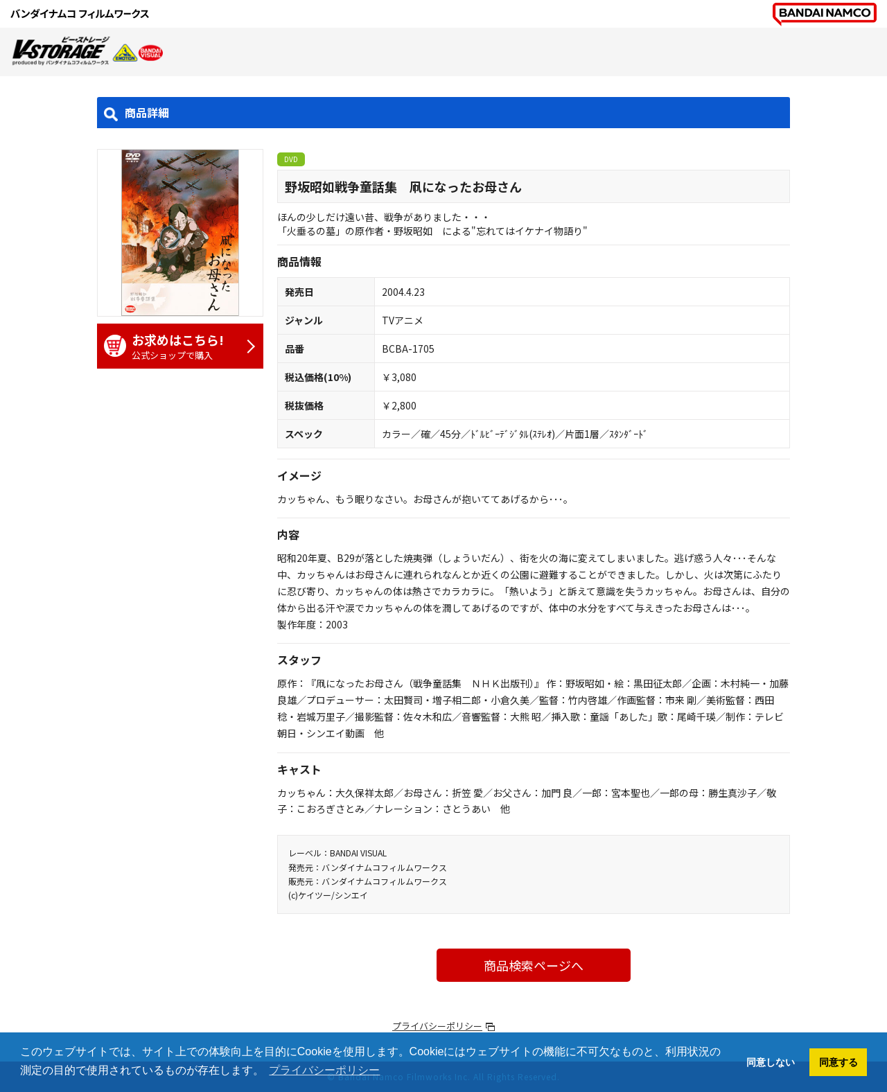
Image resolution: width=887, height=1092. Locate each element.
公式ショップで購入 (173, 346)
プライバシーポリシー (437, 1025)
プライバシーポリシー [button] (324, 1070)
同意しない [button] (770, 1062)
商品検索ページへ (533, 965)
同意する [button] (838, 1062)
